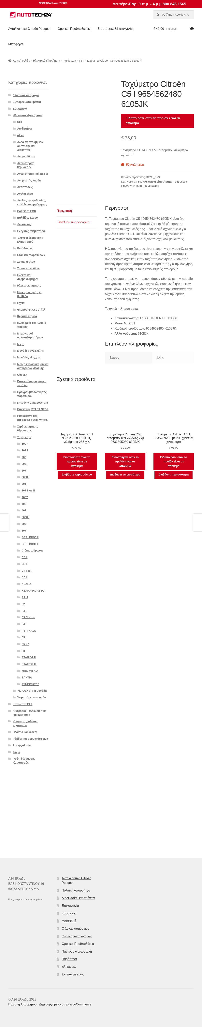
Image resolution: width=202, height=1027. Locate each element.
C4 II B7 (27, 570)
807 (24, 530)
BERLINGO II (30, 537)
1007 (25, 443)
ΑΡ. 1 (25, 597)
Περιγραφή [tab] (64, 210)
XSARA (26, 583)
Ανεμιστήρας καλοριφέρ (33, 173)
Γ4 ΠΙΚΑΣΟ (29, 630)
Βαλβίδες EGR (26, 211)
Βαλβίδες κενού (27, 217)
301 (24, 483)
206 (24, 457)
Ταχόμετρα (69, 60)
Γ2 (23, 604)
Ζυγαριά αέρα (26, 261)
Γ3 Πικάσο (28, 617)
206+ (25, 463)
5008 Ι (25, 517)
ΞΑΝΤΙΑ (27, 677)
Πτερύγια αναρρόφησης (33, 402)
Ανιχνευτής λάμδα (29, 180)
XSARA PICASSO (33, 590)
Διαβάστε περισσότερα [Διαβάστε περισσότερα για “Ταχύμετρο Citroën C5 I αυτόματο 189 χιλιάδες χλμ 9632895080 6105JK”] (125, 474)
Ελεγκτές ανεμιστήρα (31, 231)
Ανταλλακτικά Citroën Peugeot (29, 28)
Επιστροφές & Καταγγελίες (115, 28)
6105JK (137, 186)
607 (24, 523)
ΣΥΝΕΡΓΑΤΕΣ (30, 684)
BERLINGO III (30, 544)
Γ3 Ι (24, 610)
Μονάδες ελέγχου (28, 357)
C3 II (25, 557)
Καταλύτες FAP (23, 704)
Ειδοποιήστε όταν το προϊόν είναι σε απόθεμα (153, 121)
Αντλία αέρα (25, 193)
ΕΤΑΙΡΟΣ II (29, 657)
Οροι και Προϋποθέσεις (74, 28)
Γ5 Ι (81, 60)
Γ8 (23, 650)
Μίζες (20, 344)
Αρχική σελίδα (21, 60)
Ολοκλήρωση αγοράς (77, 936)
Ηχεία (20, 302)
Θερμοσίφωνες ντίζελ (31, 309)
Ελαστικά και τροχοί (26, 95)
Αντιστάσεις (25, 187)
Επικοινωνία (70, 905)
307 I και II (28, 490)
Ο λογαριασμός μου (75, 928)
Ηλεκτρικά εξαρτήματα (46, 60)
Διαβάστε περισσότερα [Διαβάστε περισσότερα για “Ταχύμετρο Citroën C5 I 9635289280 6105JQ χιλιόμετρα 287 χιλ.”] (77, 474)
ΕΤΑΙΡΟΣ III (29, 664)
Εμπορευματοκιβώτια (27, 101)
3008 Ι (25, 477)
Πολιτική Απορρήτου (76, 890)
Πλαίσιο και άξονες (25, 732)
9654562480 (151, 186)
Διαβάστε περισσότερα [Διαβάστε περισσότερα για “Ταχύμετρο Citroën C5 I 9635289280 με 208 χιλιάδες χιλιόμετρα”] (173, 474)
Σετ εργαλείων (22, 745)
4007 (25, 497)
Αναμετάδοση (26, 156)
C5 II (25, 577)
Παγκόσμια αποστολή (77, 951)
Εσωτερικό (20, 108)
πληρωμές (69, 966)
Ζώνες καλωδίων (28, 268)
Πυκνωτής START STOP (33, 409)
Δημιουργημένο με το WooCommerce (65, 1004)
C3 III (25, 564)
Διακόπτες (24, 224)
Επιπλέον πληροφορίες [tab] (73, 222)
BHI (19, 121)
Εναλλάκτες (25, 248)
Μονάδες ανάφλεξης (30, 350)
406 (24, 504)
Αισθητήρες (24, 128)
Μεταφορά (15, 44)
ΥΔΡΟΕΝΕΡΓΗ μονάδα (32, 690)
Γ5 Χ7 (25, 644)
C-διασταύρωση (32, 550)
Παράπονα (69, 959)
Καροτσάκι (69, 913)
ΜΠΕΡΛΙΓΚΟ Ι (30, 670)
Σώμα (16, 752)
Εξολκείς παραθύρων (31, 255)
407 (24, 510)
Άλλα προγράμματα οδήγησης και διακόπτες (30, 145)
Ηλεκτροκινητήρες (29, 285)
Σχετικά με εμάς (73, 974)
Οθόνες (22, 374)
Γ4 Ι (24, 624)
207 (24, 470)
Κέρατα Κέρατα (27, 316)
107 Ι (25, 450)
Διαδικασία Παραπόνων (78, 898)
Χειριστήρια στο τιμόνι (32, 697)
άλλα (20, 135)
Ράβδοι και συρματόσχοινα (30, 738)
